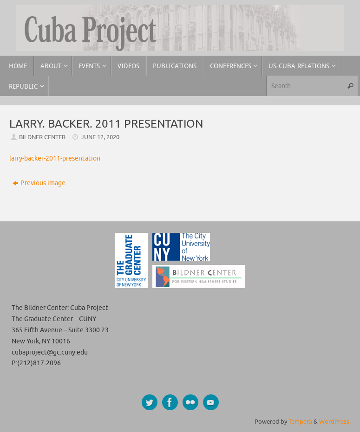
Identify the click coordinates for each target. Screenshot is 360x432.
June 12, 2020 (100, 137)
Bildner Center (42, 137)
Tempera (300, 422)
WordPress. (335, 422)
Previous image (39, 183)
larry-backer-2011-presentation (54, 158)
